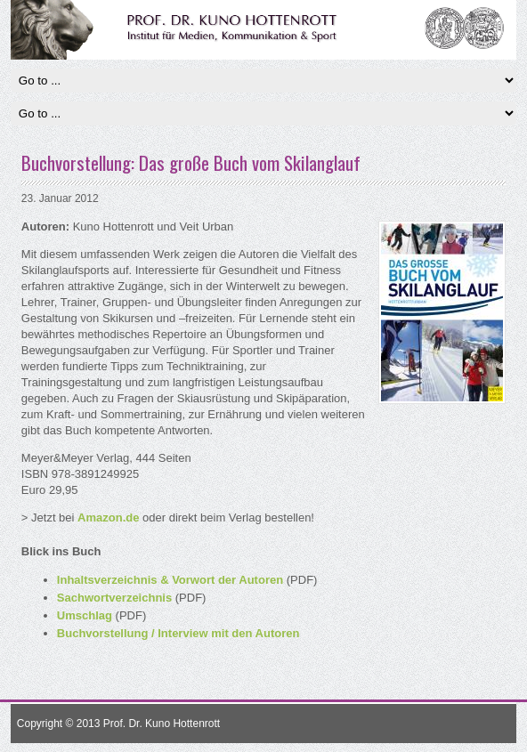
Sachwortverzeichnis (114, 597)
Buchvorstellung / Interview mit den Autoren (178, 633)
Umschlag (84, 615)
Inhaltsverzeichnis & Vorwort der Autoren (170, 579)
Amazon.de (108, 517)
